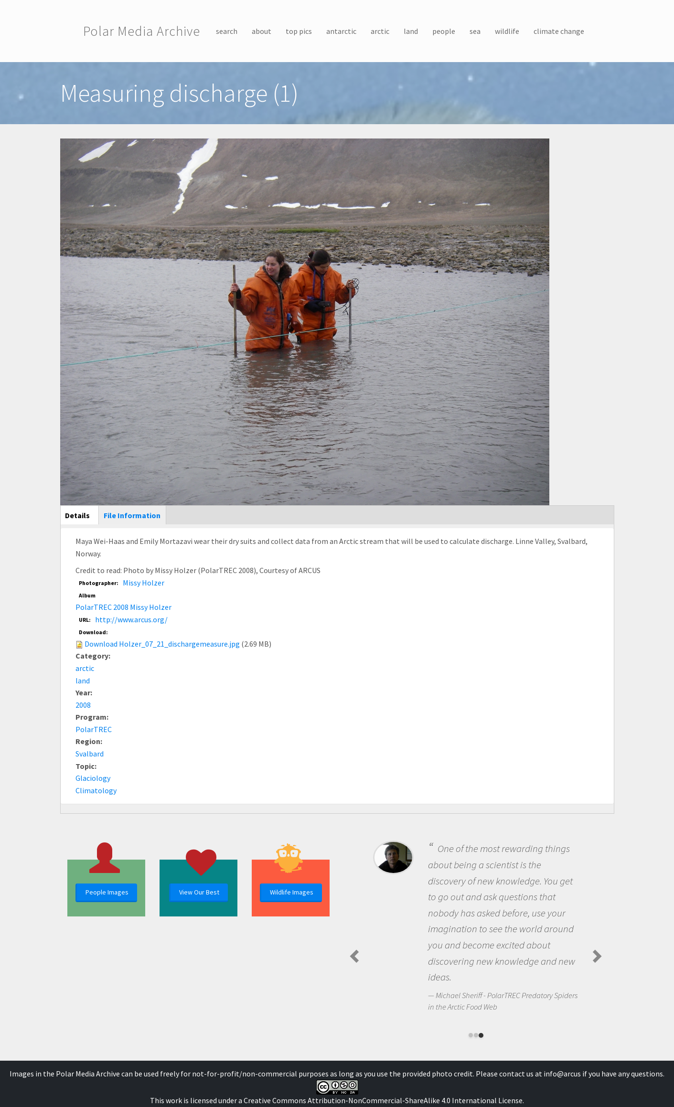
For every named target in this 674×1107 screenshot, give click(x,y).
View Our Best (199, 892)
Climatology (96, 790)
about (261, 31)
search (226, 31)
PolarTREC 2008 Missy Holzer (123, 607)
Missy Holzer (143, 582)
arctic (380, 31)
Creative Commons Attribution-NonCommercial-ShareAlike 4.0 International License (383, 1100)
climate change (559, 31)
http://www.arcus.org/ (131, 619)
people (443, 31)
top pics (299, 31)
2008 (83, 705)
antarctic (341, 31)
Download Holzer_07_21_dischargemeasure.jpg (162, 644)
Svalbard (89, 753)
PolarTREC (93, 729)
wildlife (507, 31)
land (411, 31)
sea (475, 31)
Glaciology (92, 778)
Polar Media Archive (141, 31)
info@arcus (562, 1073)
